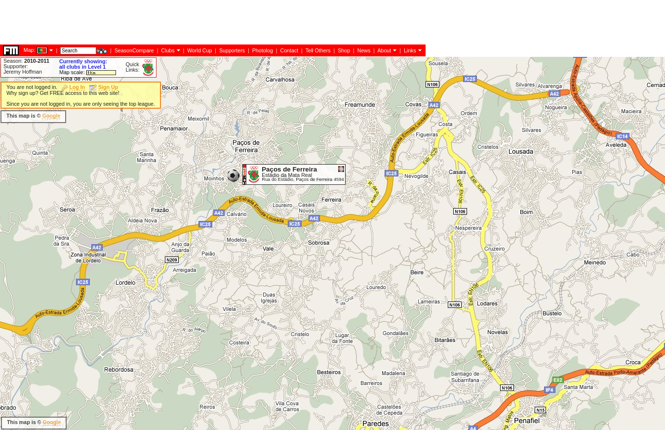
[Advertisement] (385, 123)
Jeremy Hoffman (22, 72)
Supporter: (15, 66)
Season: (26, 61)
